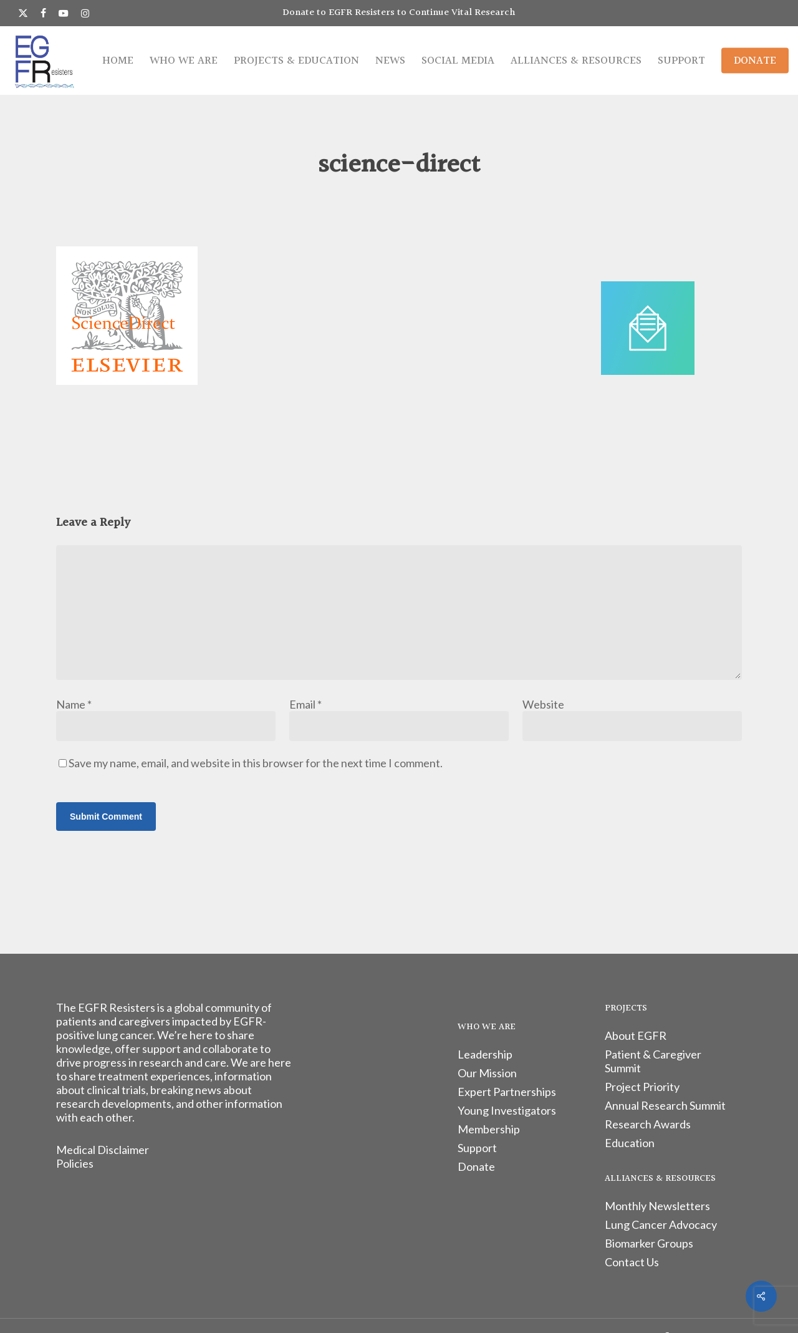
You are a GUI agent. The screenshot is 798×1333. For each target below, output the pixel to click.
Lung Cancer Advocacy (661, 1224)
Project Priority (642, 1086)
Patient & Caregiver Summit (653, 1061)
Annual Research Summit (665, 1105)
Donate (476, 1166)
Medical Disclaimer (102, 1149)
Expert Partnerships (507, 1091)
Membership (489, 1129)
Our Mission (487, 1073)
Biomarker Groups (649, 1243)
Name (74, 704)
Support (477, 1148)
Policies (75, 1163)
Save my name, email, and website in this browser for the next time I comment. (256, 763)
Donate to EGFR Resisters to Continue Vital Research (399, 13)
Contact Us (632, 1262)
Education (630, 1143)
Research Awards (648, 1124)
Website (543, 704)
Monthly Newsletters (657, 1206)
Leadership (485, 1054)
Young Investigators (507, 1110)
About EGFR (635, 1035)
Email (305, 704)
